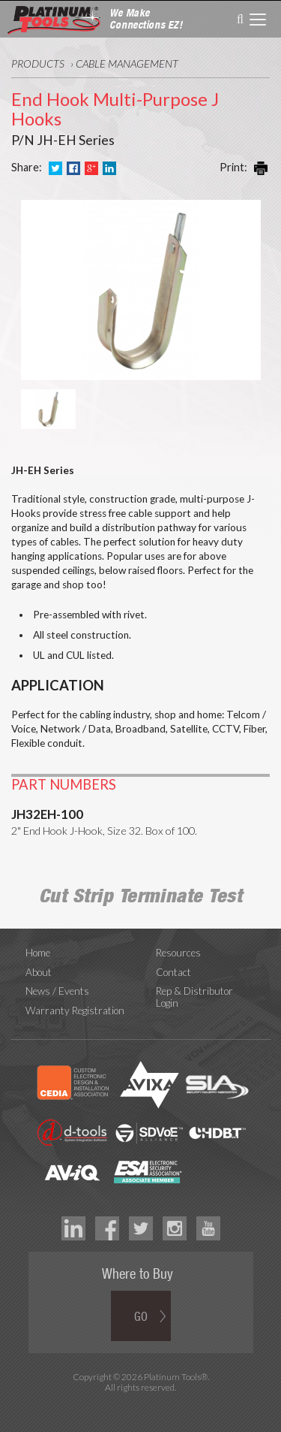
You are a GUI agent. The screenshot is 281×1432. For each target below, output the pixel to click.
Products (37, 63)
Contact (173, 972)
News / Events (57, 991)
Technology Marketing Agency (140, 1404)
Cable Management (127, 63)
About (38, 972)
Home (37, 953)
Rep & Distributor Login (194, 997)
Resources (178, 953)
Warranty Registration (74, 1011)
